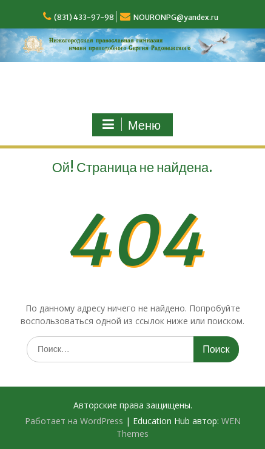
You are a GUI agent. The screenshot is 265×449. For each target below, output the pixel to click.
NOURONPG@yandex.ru (175, 17)
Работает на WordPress (74, 421)
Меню (131, 125)
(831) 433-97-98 (84, 17)
